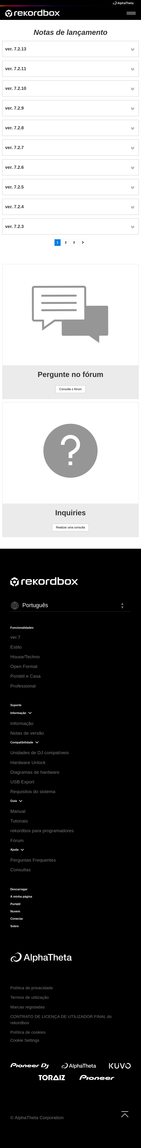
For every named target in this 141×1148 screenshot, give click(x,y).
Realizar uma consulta (70, 527)
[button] (70, 606)
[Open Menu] (131, 13)
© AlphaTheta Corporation (37, 1117)
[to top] (125, 1114)
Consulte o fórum (70, 389)
